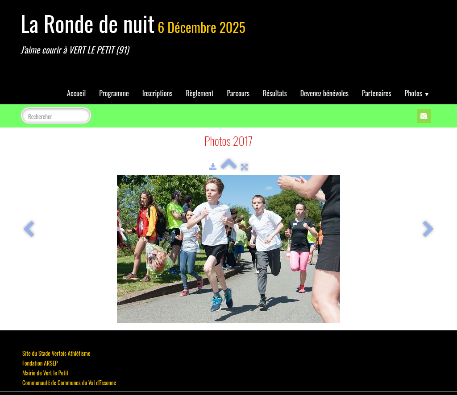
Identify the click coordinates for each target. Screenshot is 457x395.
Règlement (200, 93)
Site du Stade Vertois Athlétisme (56, 353)
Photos (417, 93)
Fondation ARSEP (40, 362)
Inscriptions (157, 93)
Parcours (238, 93)
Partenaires (376, 93)
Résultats (275, 93)
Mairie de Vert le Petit (45, 372)
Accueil (76, 93)
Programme (114, 93)
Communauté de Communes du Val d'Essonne (69, 382)
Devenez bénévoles (324, 93)
